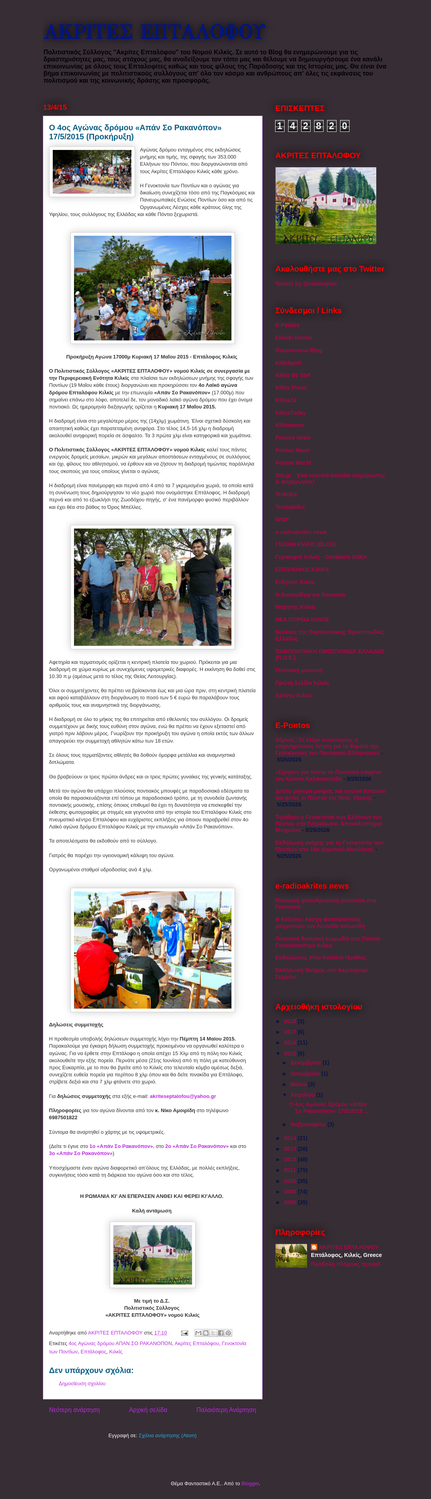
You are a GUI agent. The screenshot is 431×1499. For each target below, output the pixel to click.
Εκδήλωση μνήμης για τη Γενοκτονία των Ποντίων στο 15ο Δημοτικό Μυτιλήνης (330, 845)
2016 (291, 1042)
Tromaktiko (290, 507)
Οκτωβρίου (305, 1073)
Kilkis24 (286, 400)
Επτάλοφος (94, 1352)
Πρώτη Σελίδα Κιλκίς (302, 683)
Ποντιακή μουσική (299, 670)
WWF (282, 519)
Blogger (250, 1483)
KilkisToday (291, 413)
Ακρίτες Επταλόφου (197, 1343)
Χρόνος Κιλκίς (294, 695)
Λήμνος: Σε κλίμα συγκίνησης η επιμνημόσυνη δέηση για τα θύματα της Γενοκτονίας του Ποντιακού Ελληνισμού (328, 746)
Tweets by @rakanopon (306, 284)
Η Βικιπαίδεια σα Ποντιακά (310, 594)
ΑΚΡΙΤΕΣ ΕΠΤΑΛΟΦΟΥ (154, 32)
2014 (291, 1138)
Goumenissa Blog (299, 350)
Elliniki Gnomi (294, 338)
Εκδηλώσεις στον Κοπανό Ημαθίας (321, 957)
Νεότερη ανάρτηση (74, 1410)
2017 (291, 1032)
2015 (291, 1053)
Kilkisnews (290, 425)
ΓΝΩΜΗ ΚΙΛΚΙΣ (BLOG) (306, 544)
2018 (291, 1021)
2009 (291, 1191)
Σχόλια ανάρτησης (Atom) (167, 1435)
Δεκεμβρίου (306, 1062)
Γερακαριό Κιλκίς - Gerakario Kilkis (321, 557)
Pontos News (293, 450)
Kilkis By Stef (293, 375)
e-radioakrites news (301, 532)
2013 (291, 1149)
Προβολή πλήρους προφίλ (346, 1264)
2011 (291, 1170)
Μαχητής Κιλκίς (296, 607)
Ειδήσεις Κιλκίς (296, 582)
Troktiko (286, 494)
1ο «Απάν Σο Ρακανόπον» (121, 1146)
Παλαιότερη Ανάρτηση (226, 1410)
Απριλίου (303, 1095)
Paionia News (293, 437)
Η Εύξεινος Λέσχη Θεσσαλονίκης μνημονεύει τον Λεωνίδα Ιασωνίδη (320, 922)
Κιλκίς (116, 1352)
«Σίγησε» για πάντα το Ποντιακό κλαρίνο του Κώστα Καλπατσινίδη (329, 775)
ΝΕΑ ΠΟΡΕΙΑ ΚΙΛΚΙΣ (302, 619)
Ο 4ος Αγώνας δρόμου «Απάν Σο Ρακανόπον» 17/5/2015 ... (328, 1107)
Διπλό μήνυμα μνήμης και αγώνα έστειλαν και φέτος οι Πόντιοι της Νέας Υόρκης (331, 794)
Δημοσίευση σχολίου (82, 1383)
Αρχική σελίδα (148, 1410)
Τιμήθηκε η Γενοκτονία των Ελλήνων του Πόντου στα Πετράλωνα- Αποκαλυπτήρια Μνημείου (329, 824)
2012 (291, 1159)
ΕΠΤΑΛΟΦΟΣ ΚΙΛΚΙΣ (302, 569)
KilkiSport (289, 363)
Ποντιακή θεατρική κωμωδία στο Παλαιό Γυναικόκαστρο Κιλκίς (328, 941)
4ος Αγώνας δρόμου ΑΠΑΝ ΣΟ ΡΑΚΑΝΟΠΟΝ (120, 1343)
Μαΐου (299, 1084)
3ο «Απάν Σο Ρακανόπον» (81, 1153)
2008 (291, 1202)
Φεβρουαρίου (308, 1124)
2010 (291, 1181)
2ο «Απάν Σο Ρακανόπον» (197, 1146)
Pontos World (293, 463)
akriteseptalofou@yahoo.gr (183, 1096)
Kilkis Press (291, 387)
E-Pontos (288, 325)
